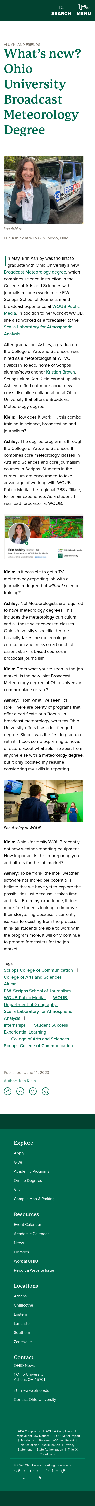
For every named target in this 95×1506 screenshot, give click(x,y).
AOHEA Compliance (59, 1431)
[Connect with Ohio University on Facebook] (17, 1471)
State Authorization (50, 1449)
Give (18, 1162)
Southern (22, 1333)
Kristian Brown (60, 372)
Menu (84, 10)
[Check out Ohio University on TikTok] (55, 1471)
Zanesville (23, 1342)
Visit (18, 1190)
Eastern (20, 1314)
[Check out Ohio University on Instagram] (25, 1477)
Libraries (21, 1252)
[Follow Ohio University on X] (47, 1471)
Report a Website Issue (34, 1270)
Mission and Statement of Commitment (47, 1440)
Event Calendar (27, 1224)
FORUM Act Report (67, 1435)
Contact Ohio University (35, 1399)
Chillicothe (23, 1305)
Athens (20, 1296)
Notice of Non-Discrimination (40, 1445)
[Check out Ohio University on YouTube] (40, 1474)
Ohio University (35, 1465)
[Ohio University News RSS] (63, 1471)
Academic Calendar (31, 1234)
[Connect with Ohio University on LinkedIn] (32, 1471)
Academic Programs (31, 1171)
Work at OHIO (26, 1261)
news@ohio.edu (35, 1390)
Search (61, 11)
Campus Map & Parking (34, 1199)
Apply (19, 1153)
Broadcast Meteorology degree (35, 272)
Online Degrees (28, 1180)
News (19, 1243)
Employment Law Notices (32, 1435)
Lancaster (22, 1323)
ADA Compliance (29, 1431)
